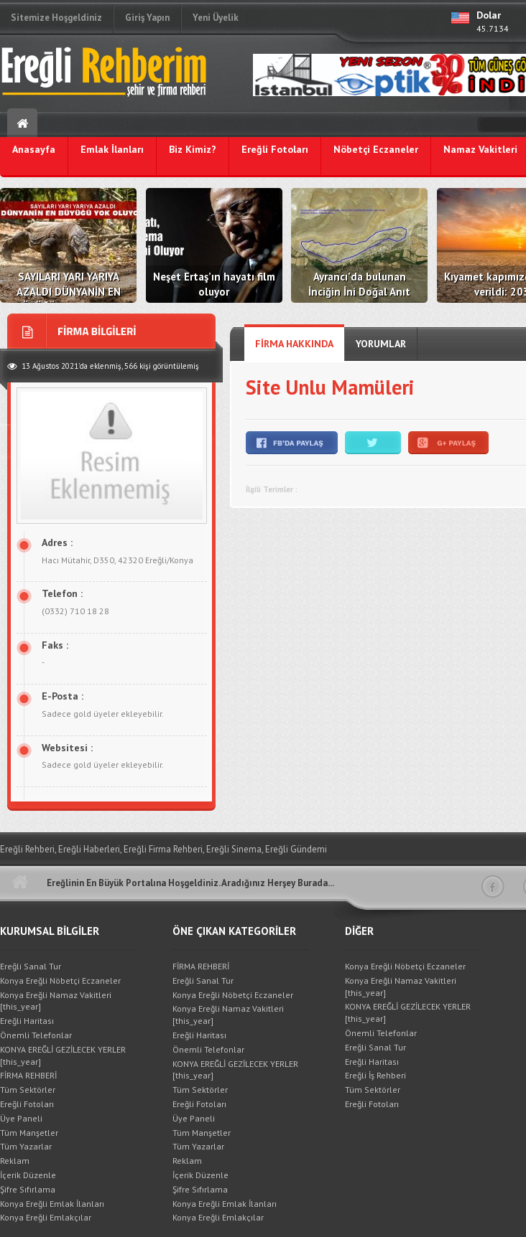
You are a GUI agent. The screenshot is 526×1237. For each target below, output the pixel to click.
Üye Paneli (21, 1118)
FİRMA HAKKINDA (294, 343)
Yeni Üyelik (216, 17)
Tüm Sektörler (27, 1089)
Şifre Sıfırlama (27, 1189)
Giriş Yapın (147, 17)
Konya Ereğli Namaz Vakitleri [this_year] (55, 1000)
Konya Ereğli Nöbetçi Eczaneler (60, 980)
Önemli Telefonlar (36, 1035)
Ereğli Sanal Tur (30, 966)
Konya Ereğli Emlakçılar (45, 1217)
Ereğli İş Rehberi (375, 1075)
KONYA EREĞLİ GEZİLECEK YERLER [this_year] (63, 1055)
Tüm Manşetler (29, 1132)
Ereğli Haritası (27, 1020)
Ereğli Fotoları (27, 1104)
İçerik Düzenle (28, 1175)
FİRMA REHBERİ (28, 1075)
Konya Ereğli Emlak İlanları (52, 1203)
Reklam (14, 1160)
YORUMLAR (381, 343)
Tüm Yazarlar (26, 1146)
